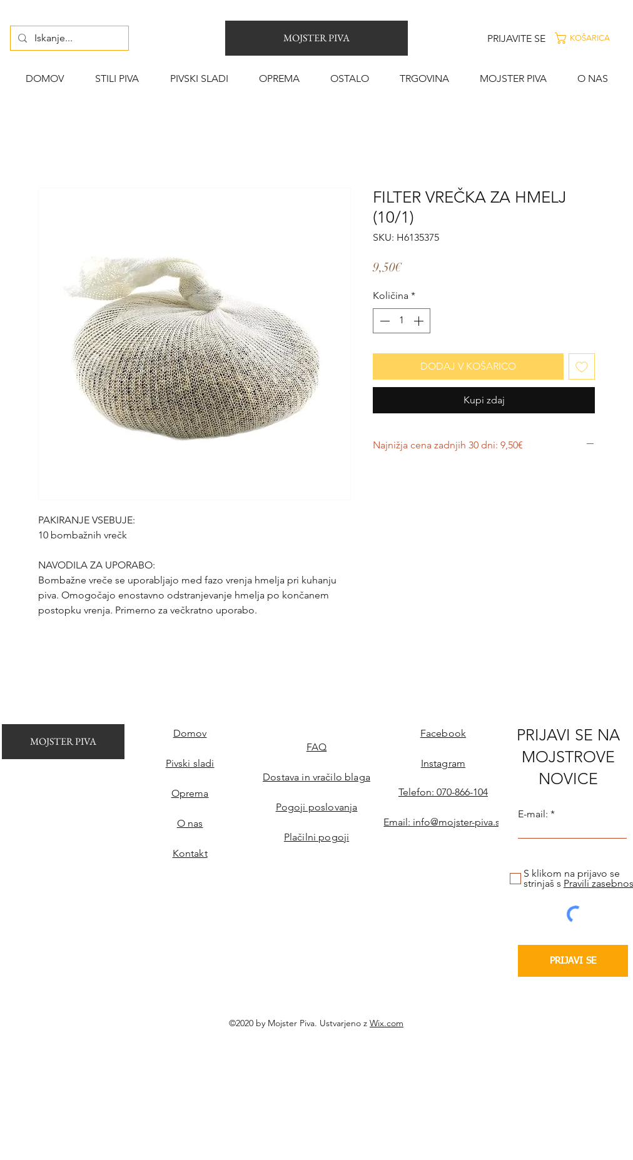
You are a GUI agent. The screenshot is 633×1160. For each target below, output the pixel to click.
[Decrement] (383, 321)
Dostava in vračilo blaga (316, 777)
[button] (592, 38)
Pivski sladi (190, 763)
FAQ (316, 747)
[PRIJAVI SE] (573, 961)
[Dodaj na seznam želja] (582, 366)
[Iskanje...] (68, 38)
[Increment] (419, 321)
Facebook (443, 733)
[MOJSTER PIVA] (316, 38)
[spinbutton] (401, 321)
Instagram (443, 763)
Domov (190, 733)
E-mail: (533, 814)
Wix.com (386, 1023)
